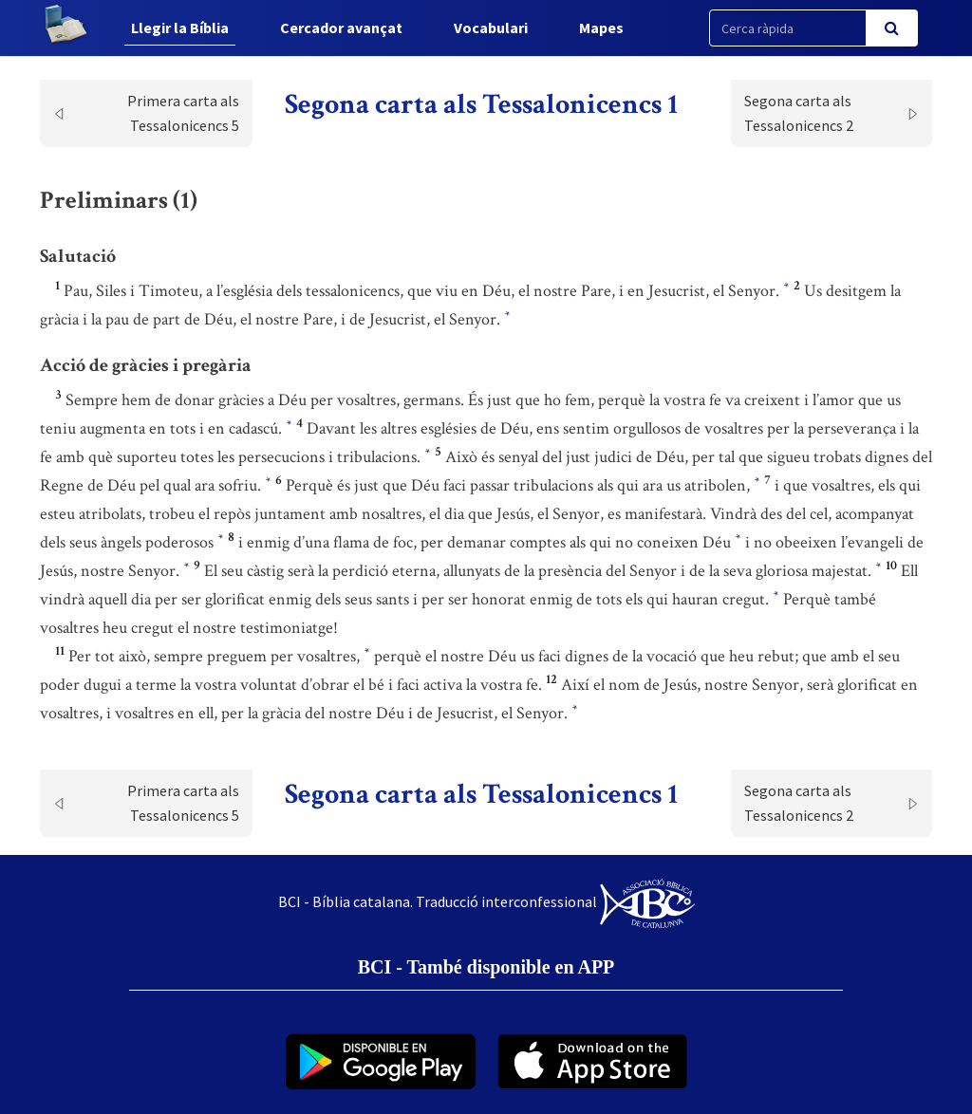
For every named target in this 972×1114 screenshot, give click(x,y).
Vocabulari (491, 27)
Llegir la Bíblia (180, 27)
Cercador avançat (341, 27)
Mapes (601, 27)
